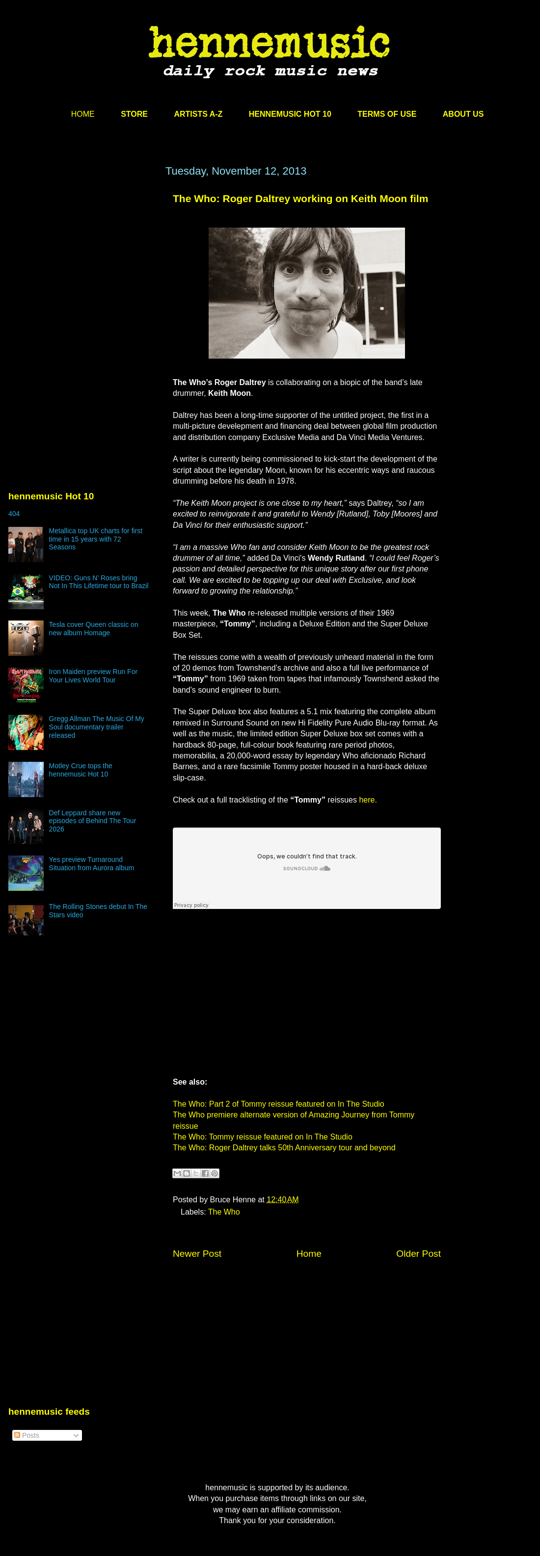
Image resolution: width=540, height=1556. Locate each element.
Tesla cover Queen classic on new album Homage (93, 629)
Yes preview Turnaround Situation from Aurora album (92, 864)
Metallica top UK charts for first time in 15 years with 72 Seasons (96, 539)
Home (309, 1253)
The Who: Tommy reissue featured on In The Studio (262, 1137)
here (367, 800)
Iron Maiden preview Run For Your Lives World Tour (93, 676)
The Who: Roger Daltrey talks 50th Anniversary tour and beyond (284, 1147)
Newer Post (197, 1253)
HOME (83, 114)
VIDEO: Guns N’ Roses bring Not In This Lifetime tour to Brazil (99, 582)
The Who (224, 1212)
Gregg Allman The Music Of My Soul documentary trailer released (96, 727)
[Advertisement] (82, 258)
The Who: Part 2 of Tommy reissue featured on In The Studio (278, 1104)
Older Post (418, 1253)
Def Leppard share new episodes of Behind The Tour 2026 (92, 821)
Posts (26, 1435)
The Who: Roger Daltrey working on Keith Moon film (300, 198)
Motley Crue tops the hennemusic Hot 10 (80, 770)
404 (14, 514)
